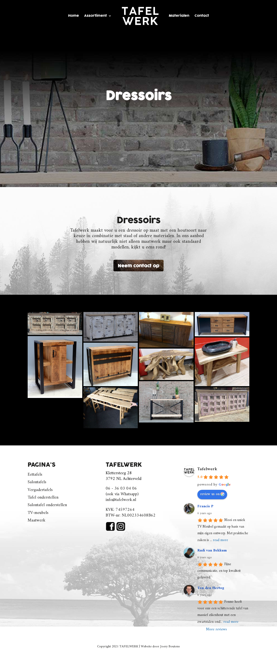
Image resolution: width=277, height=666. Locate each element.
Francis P (205, 506)
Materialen (179, 15)
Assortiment (95, 15)
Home (73, 15)
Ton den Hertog (210, 588)
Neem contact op (138, 266)
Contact (202, 15)
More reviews (216, 629)
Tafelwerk (207, 469)
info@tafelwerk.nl (121, 500)
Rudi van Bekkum (212, 550)
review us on (212, 494)
